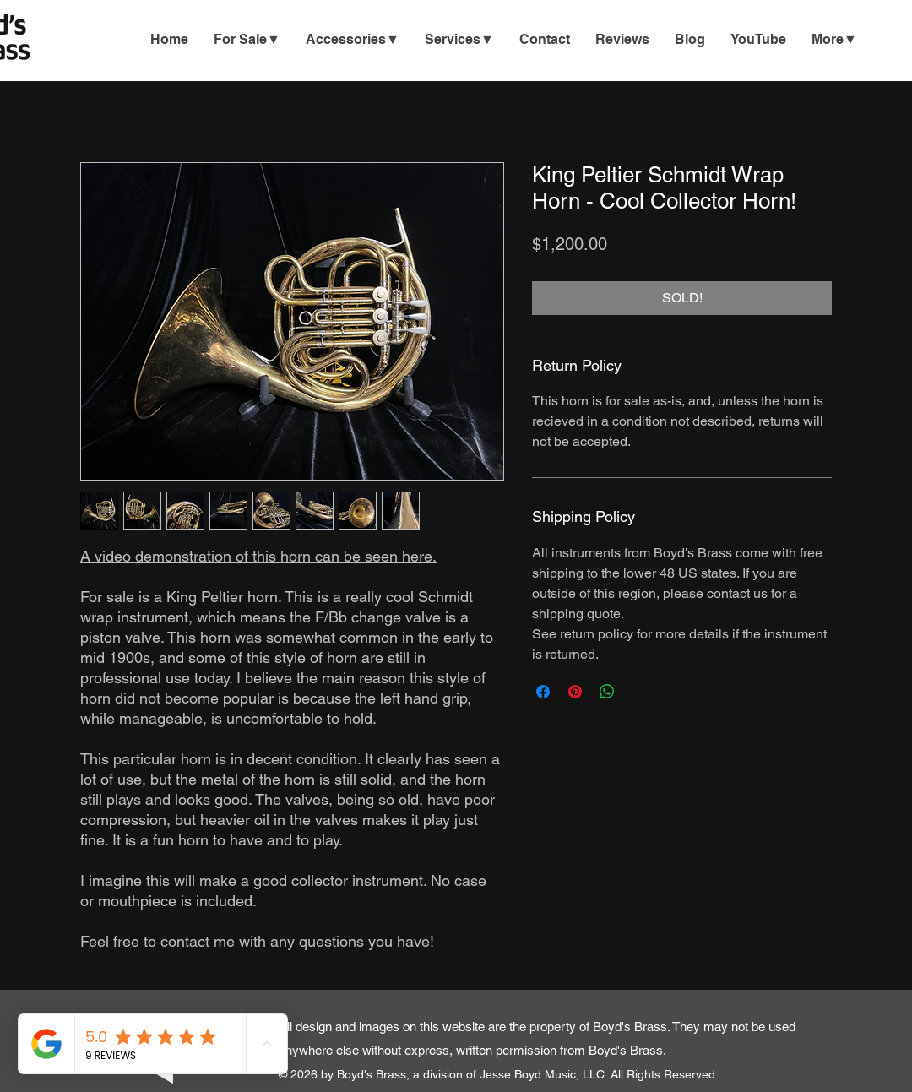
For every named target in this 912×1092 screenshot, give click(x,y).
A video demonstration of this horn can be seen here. (258, 556)
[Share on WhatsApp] (607, 692)
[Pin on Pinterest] (575, 692)
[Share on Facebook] (543, 692)
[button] (459, 39)
